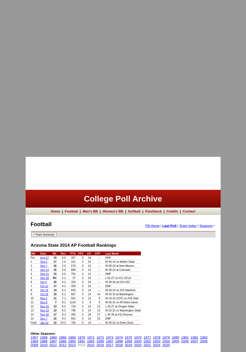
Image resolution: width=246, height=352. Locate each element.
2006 (185, 341)
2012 (63, 345)
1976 (138, 337)
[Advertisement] (20, 76)
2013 (72, 345)
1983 (204, 337)
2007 (194, 341)
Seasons (208, 226)
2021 (147, 345)
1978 (156, 337)
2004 (166, 341)
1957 (34, 337)
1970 (81, 337)
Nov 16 (44, 306)
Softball (134, 211)
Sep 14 (44, 269)
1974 (119, 337)
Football (71, 211)
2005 (175, 341)
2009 (34, 345)
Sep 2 (43, 261)
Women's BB (113, 211)
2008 (204, 341)
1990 (72, 341)
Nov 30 (44, 314)
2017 (109, 345)
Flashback (153, 211)
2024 (156, 345)
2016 (100, 345)
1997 (109, 341)
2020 (138, 345)
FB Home (152, 226)
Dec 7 (43, 318)
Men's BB (90, 211)
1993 (91, 341)
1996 (100, 341)
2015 (91, 345)
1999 (128, 341)
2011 (53, 345)
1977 (147, 337)
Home (55, 211)
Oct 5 (43, 281)
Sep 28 (44, 277)
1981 (185, 337)
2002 (147, 341)
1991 (81, 341)
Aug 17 (44, 257)
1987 (53, 341)
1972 (100, 337)
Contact (189, 211)
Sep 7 (43, 265)
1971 (91, 337)
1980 (175, 337)
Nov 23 (44, 310)
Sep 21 (44, 273)
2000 (138, 341)
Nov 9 (43, 302)
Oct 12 (44, 286)
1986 (44, 341)
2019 (128, 345)
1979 (166, 337)
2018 (119, 345)
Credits (172, 211)
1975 (128, 337)
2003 (156, 341)
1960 (53, 337)
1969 (72, 337)
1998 (119, 341)
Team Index (188, 226)
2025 (166, 345)
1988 (63, 341)
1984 (34, 341)
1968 (63, 337)
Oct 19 (44, 290)
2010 (44, 345)
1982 (194, 337)
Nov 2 (43, 298)
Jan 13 (44, 322)
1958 (44, 337)
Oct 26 (44, 294)
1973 (109, 337)
